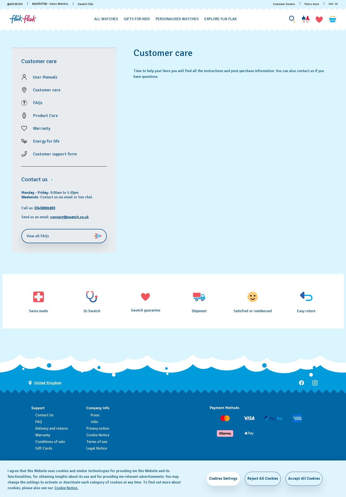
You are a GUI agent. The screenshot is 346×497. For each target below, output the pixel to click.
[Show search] (292, 19)
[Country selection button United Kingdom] (44, 383)
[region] (173, 478)
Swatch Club (85, 4)
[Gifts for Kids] (137, 19)
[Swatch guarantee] (145, 301)
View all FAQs (64, 236)
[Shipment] (199, 302)
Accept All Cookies (304, 478)
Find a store (311, 4)
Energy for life (46, 141)
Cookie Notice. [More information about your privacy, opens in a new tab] (66, 488)
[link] (39, 3)
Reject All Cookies (262, 478)
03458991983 (44, 208)
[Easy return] (306, 302)
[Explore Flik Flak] (220, 19)
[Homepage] (22, 19)
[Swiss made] (38, 302)
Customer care (46, 90)
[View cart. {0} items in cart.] (333, 19)
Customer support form (55, 154)
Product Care (45, 115)
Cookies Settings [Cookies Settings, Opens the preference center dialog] (223, 478)
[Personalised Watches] (177, 19)
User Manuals (45, 77)
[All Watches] (106, 19)
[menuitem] (106, 18)
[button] (319, 19)
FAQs (37, 103)
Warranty (41, 128)
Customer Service (284, 4)
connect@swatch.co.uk (69, 217)
